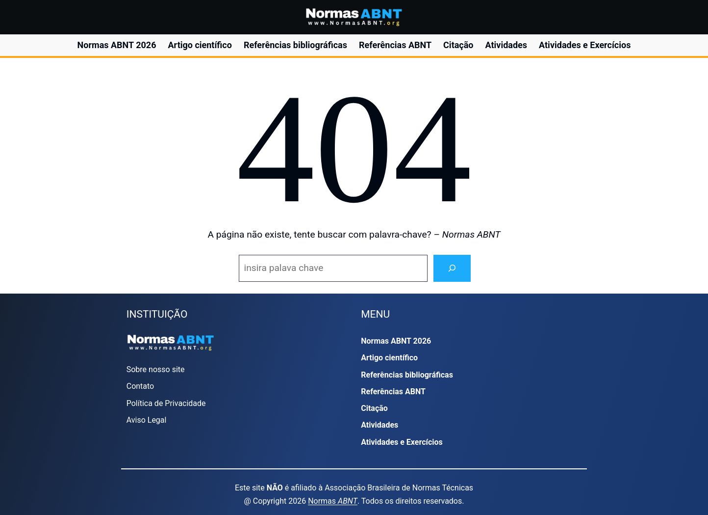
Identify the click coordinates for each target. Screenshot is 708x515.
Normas (332, 501)
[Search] (452, 268)
